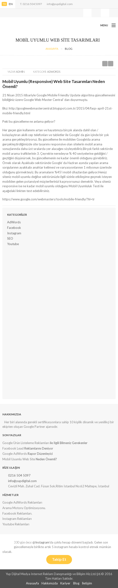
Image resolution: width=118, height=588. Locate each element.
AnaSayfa (52, 48)
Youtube (13, 244)
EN (11, 4)
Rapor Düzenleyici (40, 454)
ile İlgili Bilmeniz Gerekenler (68, 443)
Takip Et (59, 559)
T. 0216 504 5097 (31, 4)
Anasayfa (32, 583)
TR (4, 4)
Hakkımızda (49, 583)
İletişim (87, 583)
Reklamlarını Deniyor (38, 448)
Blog (68, 48)
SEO (10, 238)
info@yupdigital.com (60, 4)
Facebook (14, 228)
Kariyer (65, 583)
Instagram (14, 233)
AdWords (53, 71)
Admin (20, 71)
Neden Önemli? (46, 459)
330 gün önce (23, 542)
